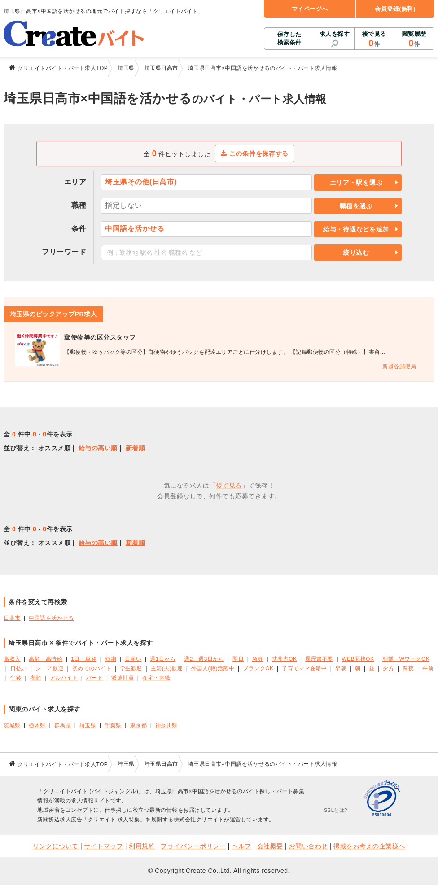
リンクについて (56, 846)
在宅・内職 (156, 678)
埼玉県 (87, 725)
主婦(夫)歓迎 (167, 668)
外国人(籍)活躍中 (212, 668)
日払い (18, 668)
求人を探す (335, 34)
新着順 (135, 448)
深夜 (408, 668)
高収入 (12, 659)
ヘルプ (241, 846)
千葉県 (113, 725)
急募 (257, 659)
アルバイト (64, 678)
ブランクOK (258, 668)
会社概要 (270, 846)
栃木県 (37, 725)
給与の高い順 (98, 448)
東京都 (138, 725)
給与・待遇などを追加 (356, 229)
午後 (16, 678)
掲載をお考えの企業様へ (369, 846)
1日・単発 (83, 659)
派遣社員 (122, 678)
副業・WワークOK (405, 659)
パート (94, 678)
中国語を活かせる (51, 618)
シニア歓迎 (49, 668)
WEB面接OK (358, 659)
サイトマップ (103, 846)
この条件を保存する (255, 153)
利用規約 (142, 846)
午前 (428, 668)
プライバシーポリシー (193, 846)
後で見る (374, 39)
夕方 (388, 668)
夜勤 (35, 678)
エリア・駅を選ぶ (356, 182)
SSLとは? (335, 810)
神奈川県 (166, 725)
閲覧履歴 (414, 39)
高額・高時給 (45, 659)
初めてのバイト (92, 668)
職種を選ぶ (356, 205)
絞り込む (356, 252)
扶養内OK (284, 659)
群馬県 (62, 725)
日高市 (12, 618)
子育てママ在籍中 (304, 668)
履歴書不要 (319, 659)
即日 (238, 659)
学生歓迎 (131, 668)
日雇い (133, 659)
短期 (110, 659)
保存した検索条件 (289, 38)
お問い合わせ (308, 846)
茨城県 (12, 725)
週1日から (162, 659)
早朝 (340, 668)
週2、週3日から (204, 659)
